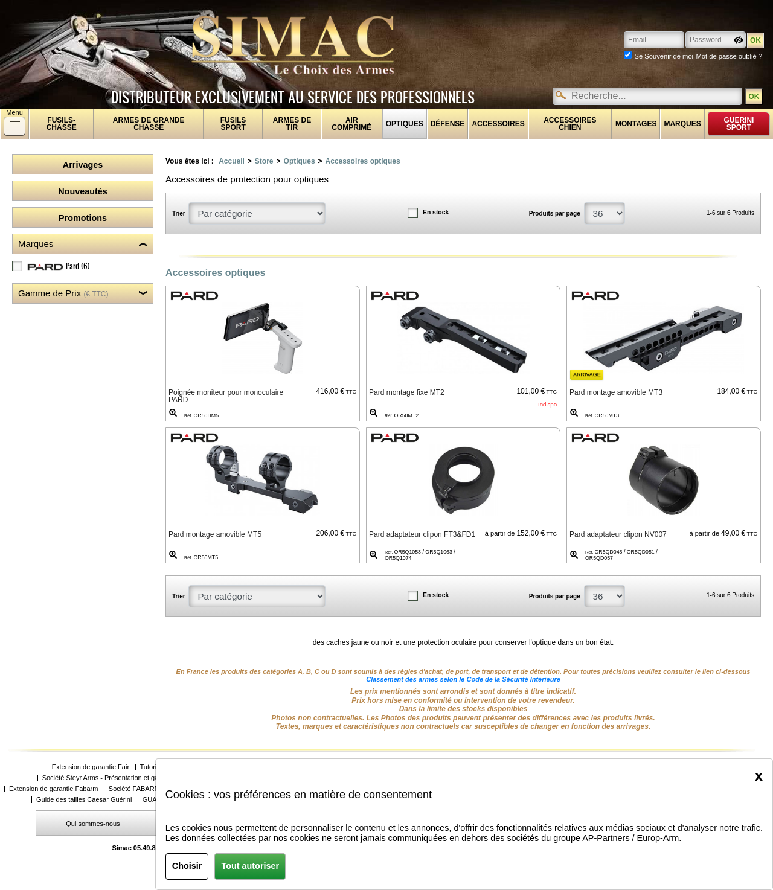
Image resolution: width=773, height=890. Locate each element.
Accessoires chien (570, 124)
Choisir (187, 866)
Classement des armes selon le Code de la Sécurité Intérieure (463, 679)
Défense (448, 124)
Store (264, 161)
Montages (635, 124)
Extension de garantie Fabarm (53, 789)
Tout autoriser (250, 866)
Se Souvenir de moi (663, 56)
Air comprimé (351, 124)
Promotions (83, 218)
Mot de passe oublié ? (729, 56)
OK (753, 96)
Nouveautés (82, 191)
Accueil (232, 161)
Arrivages (83, 165)
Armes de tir (292, 124)
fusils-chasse (62, 124)
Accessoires (498, 124)
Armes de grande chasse (149, 124)
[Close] (758, 776)
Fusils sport (233, 124)
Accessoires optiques (363, 161)
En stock (436, 212)
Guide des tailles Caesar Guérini (84, 799)
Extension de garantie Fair (90, 767)
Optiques (404, 124)
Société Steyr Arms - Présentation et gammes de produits (126, 778)
